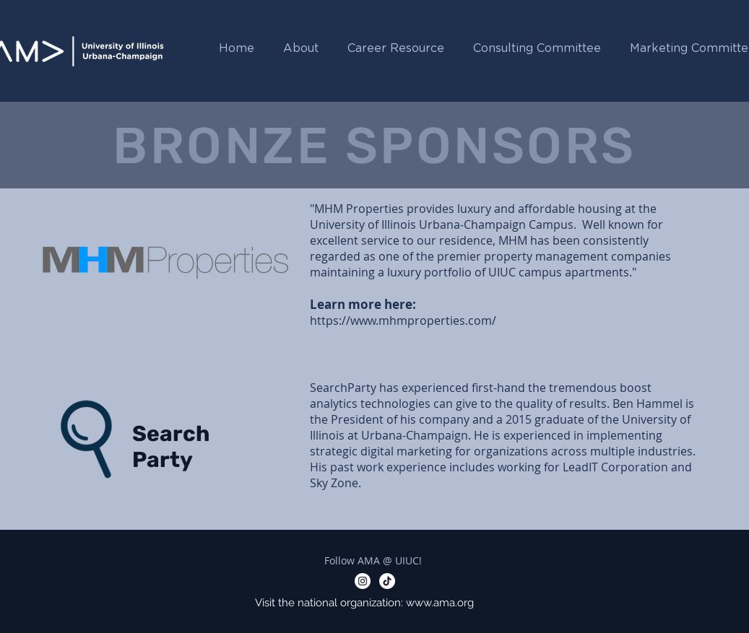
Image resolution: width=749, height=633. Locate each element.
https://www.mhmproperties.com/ (403, 320)
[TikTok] (387, 581)
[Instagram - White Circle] (363, 581)
